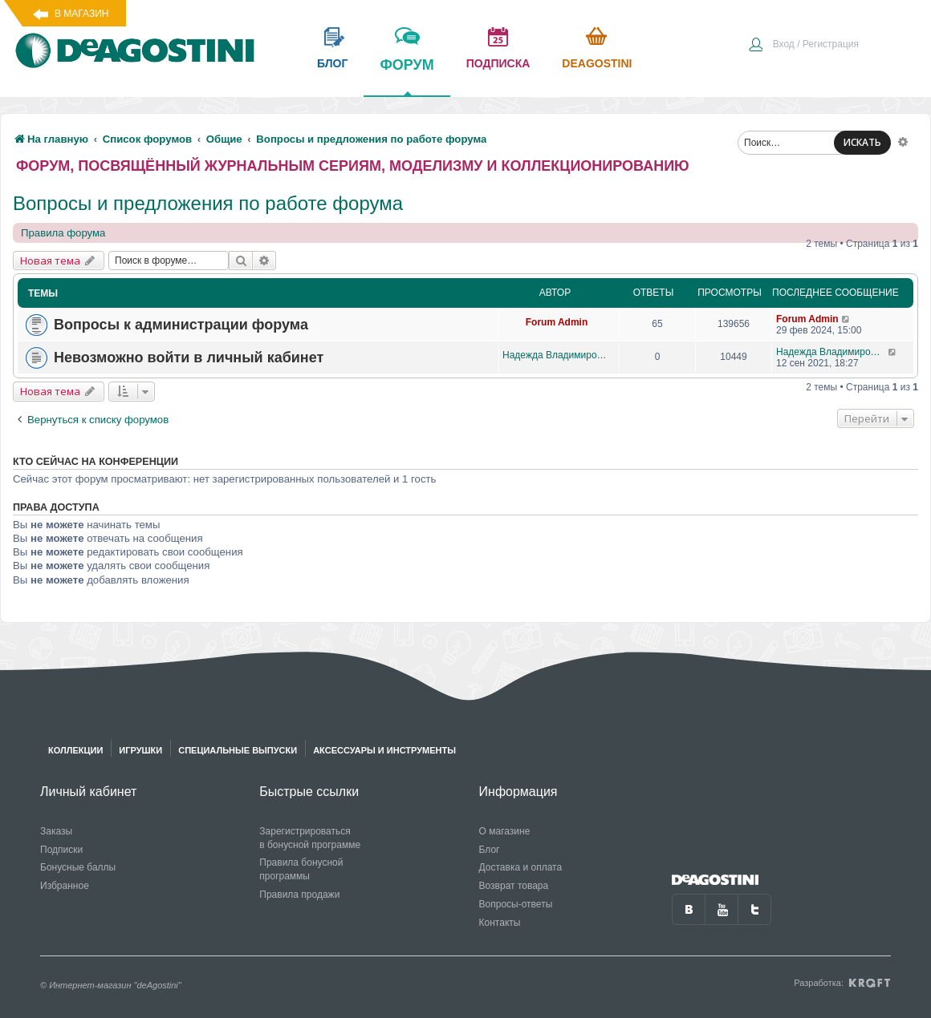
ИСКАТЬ (862, 142)
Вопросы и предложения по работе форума (208, 203)
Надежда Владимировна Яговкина (556, 355)
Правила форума (63, 233)
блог (332, 63)
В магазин (81, 13)
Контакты (500, 922)
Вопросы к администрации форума (181, 325)
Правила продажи (299, 894)
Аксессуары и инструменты (384, 750)
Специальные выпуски (237, 750)
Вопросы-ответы (516, 904)
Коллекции (75, 750)
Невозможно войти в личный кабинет (188, 357)
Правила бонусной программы (301, 869)
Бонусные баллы (78, 867)
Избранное (64, 885)
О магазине (505, 831)
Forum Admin (557, 322)
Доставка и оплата (521, 867)
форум (406, 76)
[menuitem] (803, 46)
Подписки (61, 849)
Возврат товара (514, 885)
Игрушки (140, 750)
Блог (489, 849)
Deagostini (597, 63)
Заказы (56, 831)
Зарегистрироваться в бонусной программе (309, 838)
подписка (498, 63)
